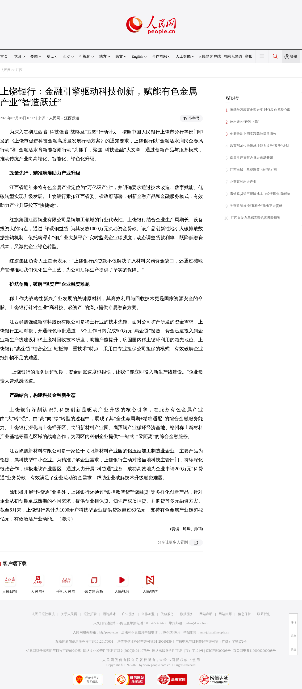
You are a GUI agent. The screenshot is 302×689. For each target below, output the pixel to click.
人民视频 (122, 582)
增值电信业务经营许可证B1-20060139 (144, 641)
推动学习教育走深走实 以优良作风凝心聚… (262, 110)
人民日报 (9, 582)
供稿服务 (167, 614)
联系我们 (263, 614)
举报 (248, 56)
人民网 (6, 70)
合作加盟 (148, 614)
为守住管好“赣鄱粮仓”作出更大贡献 (256, 206)
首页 (4, 56)
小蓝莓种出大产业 (243, 182)
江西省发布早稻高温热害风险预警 (255, 218)
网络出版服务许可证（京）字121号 (177, 651)
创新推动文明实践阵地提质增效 (253, 134)
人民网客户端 (209, 56)
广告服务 (128, 614)
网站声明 (206, 614)
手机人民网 (65, 582)
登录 (294, 56)
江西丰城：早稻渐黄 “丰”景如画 (253, 170)
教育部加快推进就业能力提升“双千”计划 (259, 146)
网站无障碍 (232, 56)
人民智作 (150, 582)
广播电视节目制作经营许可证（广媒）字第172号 (211, 641)
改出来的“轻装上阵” (244, 122)
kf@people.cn (108, 632)
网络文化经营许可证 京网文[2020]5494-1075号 (116, 651)
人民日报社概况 (43, 614)
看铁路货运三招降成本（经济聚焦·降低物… (262, 194)
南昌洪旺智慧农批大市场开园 (251, 158)
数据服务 (186, 614)
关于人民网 (69, 614)
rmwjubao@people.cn (214, 632)
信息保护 (244, 614)
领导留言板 (93, 582)
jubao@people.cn (197, 623)
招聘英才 (109, 614)
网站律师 (225, 614)
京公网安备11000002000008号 (254, 651)
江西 (19, 70)
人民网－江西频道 (64, 118)
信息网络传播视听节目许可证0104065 (53, 651)
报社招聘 (90, 614)
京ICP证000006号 (218, 651)
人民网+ (37, 582)
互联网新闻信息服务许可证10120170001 (84, 641)
